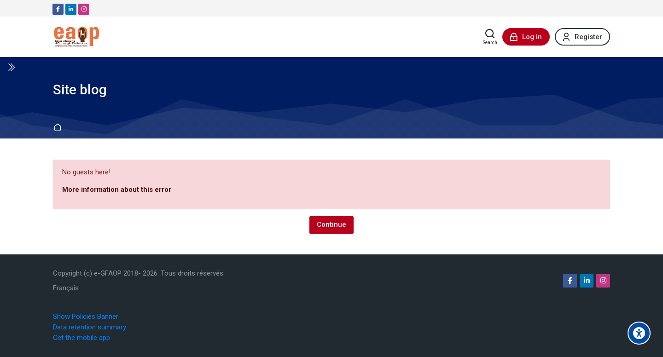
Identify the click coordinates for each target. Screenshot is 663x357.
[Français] (66, 288)
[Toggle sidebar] (11, 67)
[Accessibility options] (639, 333)
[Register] (582, 37)
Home (58, 127)
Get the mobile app (81, 338)
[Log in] (526, 37)
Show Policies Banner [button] (85, 316)
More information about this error (116, 189)
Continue (331, 224)
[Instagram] (83, 9)
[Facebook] (58, 9)
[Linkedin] (70, 9)
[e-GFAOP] (76, 37)
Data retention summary (89, 327)
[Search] (490, 37)
